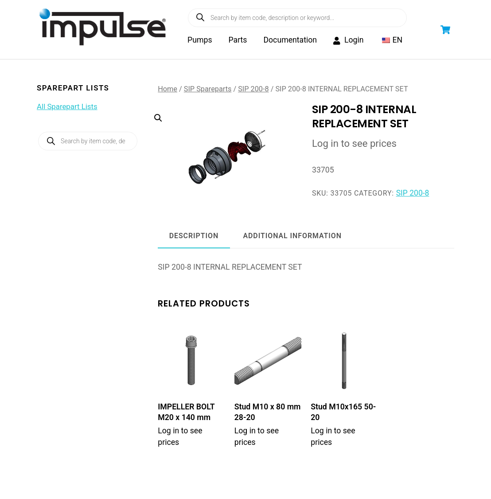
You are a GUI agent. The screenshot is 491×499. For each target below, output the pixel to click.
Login (349, 40)
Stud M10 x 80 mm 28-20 (267, 413)
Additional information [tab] (292, 237)
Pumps (200, 40)
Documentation (291, 40)
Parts (238, 40)
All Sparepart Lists (67, 107)
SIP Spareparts (208, 90)
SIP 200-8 (253, 90)
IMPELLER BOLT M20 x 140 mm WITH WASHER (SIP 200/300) (186, 424)
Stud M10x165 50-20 (343, 413)
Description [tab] (193, 237)
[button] (221, 143)
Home (167, 90)
